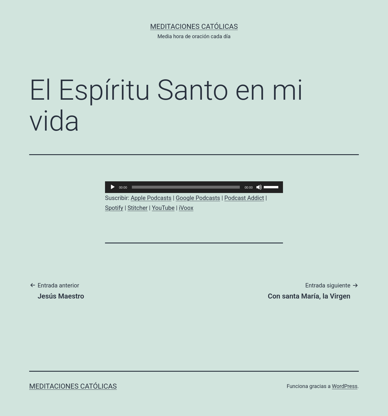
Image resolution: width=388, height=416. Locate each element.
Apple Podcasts (151, 197)
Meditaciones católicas (194, 26)
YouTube (163, 207)
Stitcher (137, 207)
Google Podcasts (198, 197)
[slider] (186, 187)
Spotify (114, 207)
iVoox (186, 207)
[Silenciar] (259, 187)
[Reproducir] (113, 187)
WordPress (344, 386)
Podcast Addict (244, 197)
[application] (194, 187)
